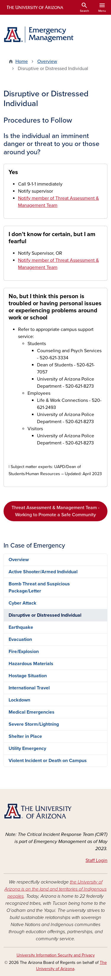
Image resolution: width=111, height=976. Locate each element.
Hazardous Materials (31, 664)
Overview (47, 61)
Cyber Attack (22, 603)
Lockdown (19, 700)
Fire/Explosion (24, 652)
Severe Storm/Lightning (34, 724)
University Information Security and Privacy (56, 955)
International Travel (29, 688)
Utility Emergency (27, 748)
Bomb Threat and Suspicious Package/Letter (39, 587)
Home (21, 61)
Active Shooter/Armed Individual (43, 572)
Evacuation (20, 639)
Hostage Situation (28, 676)
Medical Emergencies (31, 712)
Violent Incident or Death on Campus (48, 761)
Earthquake (21, 627)
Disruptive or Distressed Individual (45, 615)
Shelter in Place (25, 736)
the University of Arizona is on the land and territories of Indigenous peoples (55, 889)
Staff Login (96, 860)
